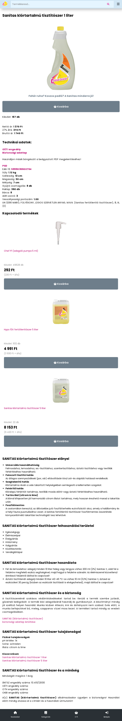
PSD (4, 165)
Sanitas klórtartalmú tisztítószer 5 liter (25, 408)
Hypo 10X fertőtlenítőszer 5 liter (21, 329)
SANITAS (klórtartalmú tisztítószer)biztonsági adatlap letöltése (22, 620)
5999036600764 (21, 169)
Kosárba (61, 106)
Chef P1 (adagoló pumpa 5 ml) (21, 250)
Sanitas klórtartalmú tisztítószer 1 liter (24, 657)
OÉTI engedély (11, 149)
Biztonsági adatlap (14, 152)
